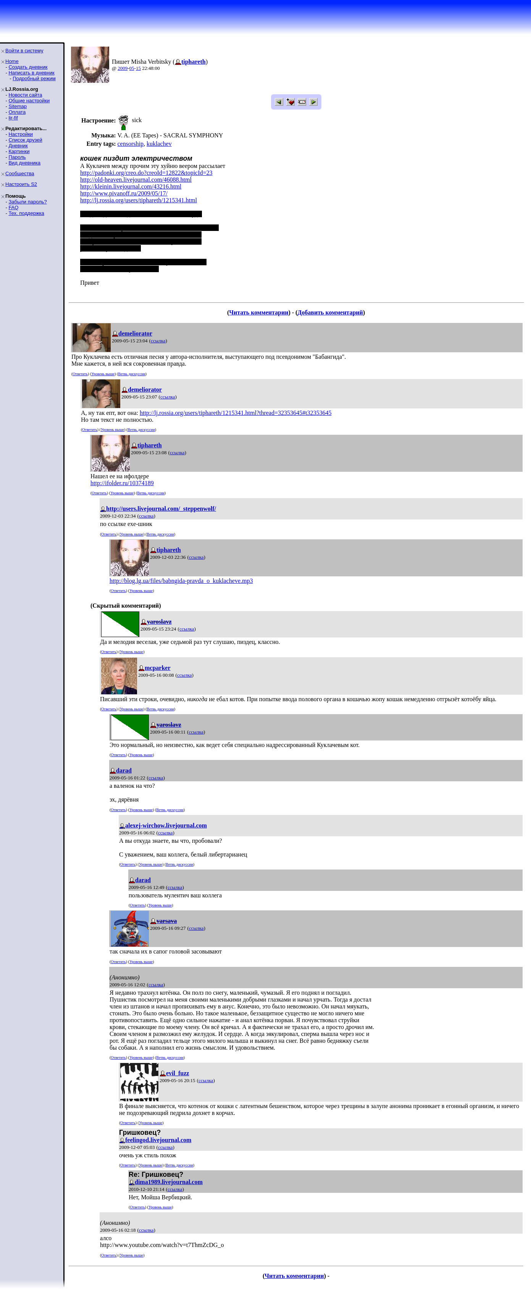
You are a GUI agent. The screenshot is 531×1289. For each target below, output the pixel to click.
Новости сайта (25, 95)
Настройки (20, 134)
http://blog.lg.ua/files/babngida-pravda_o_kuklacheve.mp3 (181, 581)
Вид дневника (24, 163)
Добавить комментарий (330, 312)
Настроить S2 (21, 184)
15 (138, 68)
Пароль (17, 157)
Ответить (80, 374)
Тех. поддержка (26, 213)
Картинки (18, 151)
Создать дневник (27, 67)
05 (131, 68)
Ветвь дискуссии (131, 374)
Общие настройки (29, 100)
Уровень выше (103, 374)
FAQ (13, 207)
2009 (123, 68)
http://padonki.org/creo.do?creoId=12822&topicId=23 (146, 172)
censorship (130, 143)
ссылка (158, 341)
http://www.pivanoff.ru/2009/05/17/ (124, 193)
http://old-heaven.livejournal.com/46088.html (136, 179)
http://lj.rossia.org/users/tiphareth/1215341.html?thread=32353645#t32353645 (235, 413)
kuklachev (159, 143)
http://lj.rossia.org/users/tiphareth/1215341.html (138, 200)
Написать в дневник (31, 73)
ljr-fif (13, 118)
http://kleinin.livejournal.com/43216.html (130, 186)
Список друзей (25, 140)
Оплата (17, 112)
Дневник (17, 145)
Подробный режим (34, 78)
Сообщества (19, 173)
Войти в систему (24, 50)
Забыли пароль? (27, 202)
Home (12, 61)
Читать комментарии (258, 312)
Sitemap (17, 106)
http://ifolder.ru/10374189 (122, 483)
